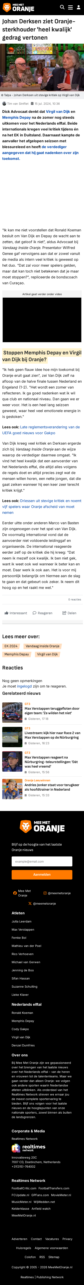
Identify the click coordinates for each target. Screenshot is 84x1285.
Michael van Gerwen (26, 962)
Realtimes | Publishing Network (42, 1277)
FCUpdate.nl (20, 1195)
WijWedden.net (44, 1202)
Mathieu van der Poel (26, 946)
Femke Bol (19, 937)
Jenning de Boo (23, 970)
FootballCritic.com (24, 1188)
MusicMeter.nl (21, 1202)
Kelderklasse (20, 1208)
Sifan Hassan (21, 978)
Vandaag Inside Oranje (42, 646)
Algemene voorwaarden (51, 1248)
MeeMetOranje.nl (24, 1215)
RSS (42, 1257)
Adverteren (19, 1239)
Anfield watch (41, 1208)
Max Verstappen (23, 929)
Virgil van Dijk (58, 111)
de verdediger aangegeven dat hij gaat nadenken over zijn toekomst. (40, 153)
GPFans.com (40, 1195)
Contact (36, 1239)
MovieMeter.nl (61, 1195)
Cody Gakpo (20, 1029)
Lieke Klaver (20, 994)
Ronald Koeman (22, 1013)
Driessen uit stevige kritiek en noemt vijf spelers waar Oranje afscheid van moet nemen (41, 506)
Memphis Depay (16, 117)
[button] (78, 7)
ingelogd (24, 686)
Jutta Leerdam (21, 921)
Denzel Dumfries (23, 1045)
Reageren (42, 612)
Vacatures (52, 1239)
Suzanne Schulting (24, 986)
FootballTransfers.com (54, 1188)
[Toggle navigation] (70, 7)
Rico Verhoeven (23, 954)
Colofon (30, 1257)
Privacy (67, 1239)
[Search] (62, 7)
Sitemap (53, 1257)
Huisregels (23, 1248)
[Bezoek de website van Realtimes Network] (28, 1148)
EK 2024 (10, 646)
